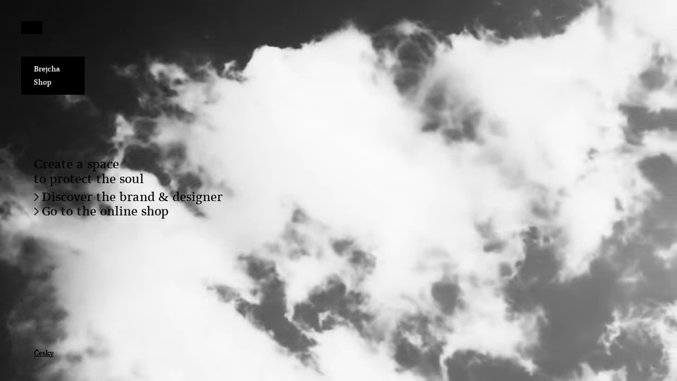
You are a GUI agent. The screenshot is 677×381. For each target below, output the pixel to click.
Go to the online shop (105, 211)
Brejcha (47, 69)
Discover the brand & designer (132, 197)
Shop (42, 82)
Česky (44, 353)
